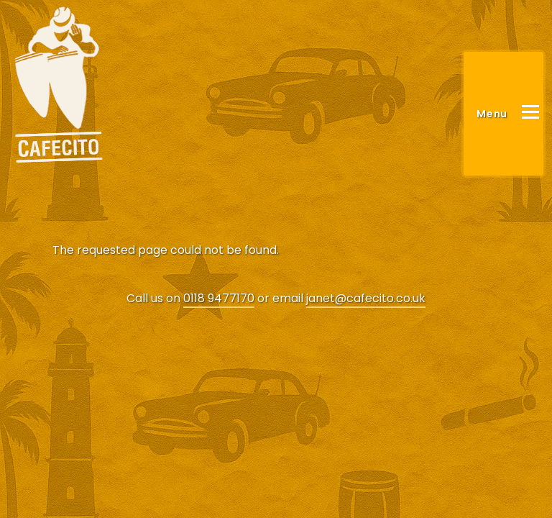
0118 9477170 (218, 298)
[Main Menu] (503, 114)
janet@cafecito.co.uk (366, 298)
